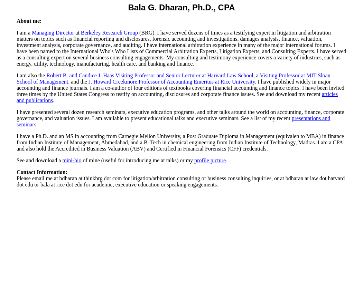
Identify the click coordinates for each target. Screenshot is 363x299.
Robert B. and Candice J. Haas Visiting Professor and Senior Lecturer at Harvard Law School (149, 75)
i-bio (76, 160)
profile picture (210, 160)
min (66, 160)
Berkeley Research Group (109, 33)
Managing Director (53, 33)
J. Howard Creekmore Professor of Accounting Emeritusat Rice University (172, 82)
